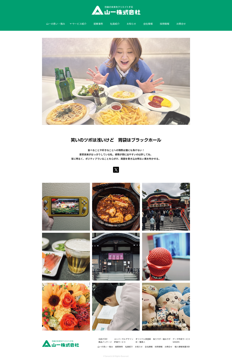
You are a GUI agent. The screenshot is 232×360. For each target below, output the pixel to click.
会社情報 (148, 23)
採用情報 (164, 23)
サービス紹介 (79, 23)
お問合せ (181, 23)
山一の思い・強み (55, 23)
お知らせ (131, 23)
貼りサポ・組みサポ (161, 339)
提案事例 (98, 23)
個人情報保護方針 (182, 347)
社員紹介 (115, 23)
